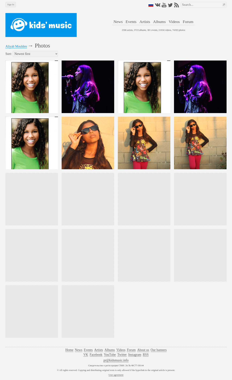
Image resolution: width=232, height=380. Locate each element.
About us (143, 350)
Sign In (10, 4)
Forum (188, 21)
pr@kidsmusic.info (116, 360)
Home (69, 350)
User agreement (116, 374)
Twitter (122, 354)
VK (85, 354)
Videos (174, 21)
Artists (144, 21)
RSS (146, 354)
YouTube (110, 354)
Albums (159, 21)
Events (131, 21)
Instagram (134, 354)
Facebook (96, 354)
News (118, 21)
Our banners (159, 350)
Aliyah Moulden (16, 46)
